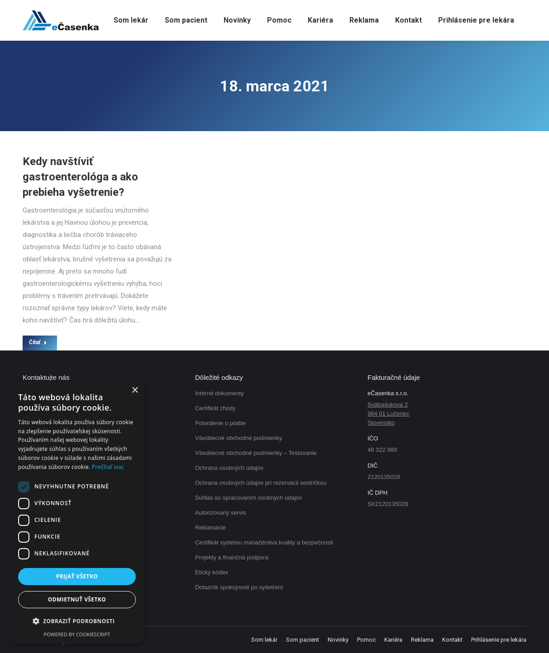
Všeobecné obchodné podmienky (238, 438)
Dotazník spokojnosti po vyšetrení (239, 587)
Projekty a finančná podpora (231, 557)
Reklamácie (210, 527)
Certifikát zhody (215, 408)
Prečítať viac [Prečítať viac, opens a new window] (108, 467)
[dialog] (77, 512)
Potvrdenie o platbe (220, 423)
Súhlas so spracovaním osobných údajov (248, 497)
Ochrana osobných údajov (229, 467)
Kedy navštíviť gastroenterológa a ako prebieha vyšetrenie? (80, 177)
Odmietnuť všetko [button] (77, 599)
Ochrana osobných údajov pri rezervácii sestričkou (260, 482)
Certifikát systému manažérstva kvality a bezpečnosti (264, 542)
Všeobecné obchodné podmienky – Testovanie (256, 453)
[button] (77, 621)
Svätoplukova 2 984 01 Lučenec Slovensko (389, 413)
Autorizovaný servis (220, 512)
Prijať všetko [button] (77, 576)
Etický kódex (211, 572)
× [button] (134, 390)
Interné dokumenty (219, 393)
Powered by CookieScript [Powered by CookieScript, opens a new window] (77, 634)
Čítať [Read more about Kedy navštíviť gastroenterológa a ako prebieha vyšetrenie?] (38, 342)
